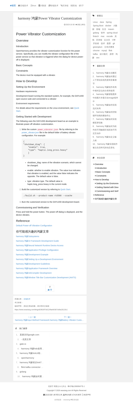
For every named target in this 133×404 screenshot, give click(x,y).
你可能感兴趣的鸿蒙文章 (105, 199)
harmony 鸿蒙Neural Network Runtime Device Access (39, 245)
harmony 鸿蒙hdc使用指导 (33, 348)
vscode (109, 36)
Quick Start (65, 189)
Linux (95, 22)
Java (102, 22)
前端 (98, 29)
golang (23, 371)
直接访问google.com (29, 334)
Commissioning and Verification (109, 191)
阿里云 (56, 386)
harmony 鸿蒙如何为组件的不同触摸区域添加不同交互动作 (105, 129)
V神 (113, 40)
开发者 (96, 43)
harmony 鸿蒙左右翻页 (106, 73)
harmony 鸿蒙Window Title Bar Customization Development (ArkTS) (46, 277)
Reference (99, 195)
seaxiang (67, 400)
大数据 (42, 5)
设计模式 (104, 54)
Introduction (101, 168)
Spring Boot (98, 25)
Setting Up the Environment (108, 183)
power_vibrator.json (30, 132)
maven (111, 29)
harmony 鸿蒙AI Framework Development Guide (37, 241)
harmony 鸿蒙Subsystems (27, 236)
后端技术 (23, 5)
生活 (104, 29)
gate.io (23, 344)
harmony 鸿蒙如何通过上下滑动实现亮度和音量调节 (105, 80)
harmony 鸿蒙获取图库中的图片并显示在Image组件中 (105, 97)
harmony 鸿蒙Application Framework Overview (36, 268)
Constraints (100, 176)
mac (103, 36)
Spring (108, 22)
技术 (103, 43)
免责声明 (85, 395)
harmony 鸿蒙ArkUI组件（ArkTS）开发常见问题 (42, 353)
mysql (104, 50)
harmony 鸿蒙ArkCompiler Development (34, 273)
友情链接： (58, 400)
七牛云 (63, 386)
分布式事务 (109, 47)
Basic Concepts (102, 172)
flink (110, 50)
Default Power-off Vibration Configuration (34, 225)
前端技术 (53, 5)
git (114, 43)
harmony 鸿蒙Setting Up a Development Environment (39, 259)
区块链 (64, 5)
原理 (112, 54)
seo (98, 57)
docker (108, 25)
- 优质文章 (26, 339)
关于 (81, 5)
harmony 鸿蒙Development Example (32, 254)
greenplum (98, 47)
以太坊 (107, 40)
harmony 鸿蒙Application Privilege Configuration (37, 250)
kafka (95, 54)
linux (33, 5)
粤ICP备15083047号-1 (76, 386)
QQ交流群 (48, 395)
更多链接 (75, 400)
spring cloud (112, 33)
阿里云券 (57, 395)
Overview (98, 164)
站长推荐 (76, 395)
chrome (96, 50)
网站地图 (67, 395)
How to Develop (101, 179)
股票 (109, 43)
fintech (96, 36)
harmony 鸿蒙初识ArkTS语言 (33, 362)
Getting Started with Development (110, 187)
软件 (103, 33)
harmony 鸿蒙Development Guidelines (33, 264)
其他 (74, 5)
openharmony (27, 358)
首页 (13, 5)
